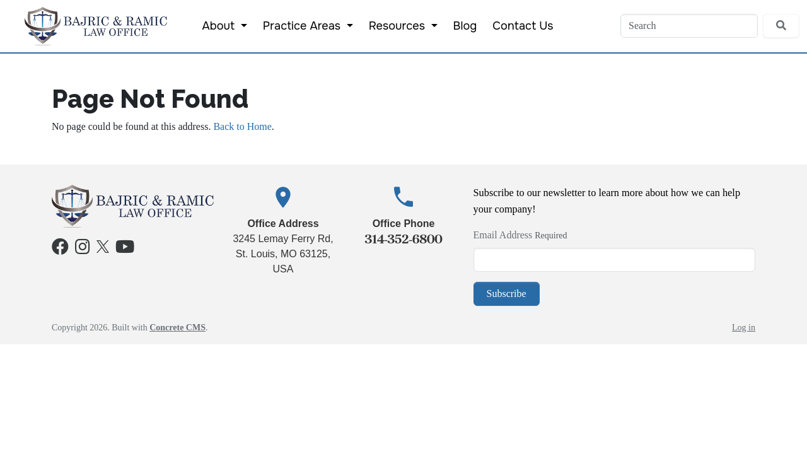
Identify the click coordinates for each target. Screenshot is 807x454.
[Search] (689, 26)
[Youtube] (124, 249)
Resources (398, 25)
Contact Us (522, 25)
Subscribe (506, 293)
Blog (465, 25)
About (220, 25)
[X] (102, 245)
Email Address (503, 235)
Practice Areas (303, 25)
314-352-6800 (403, 238)
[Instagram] (82, 249)
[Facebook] (60, 249)
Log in (743, 327)
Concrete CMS (177, 327)
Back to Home (242, 126)
